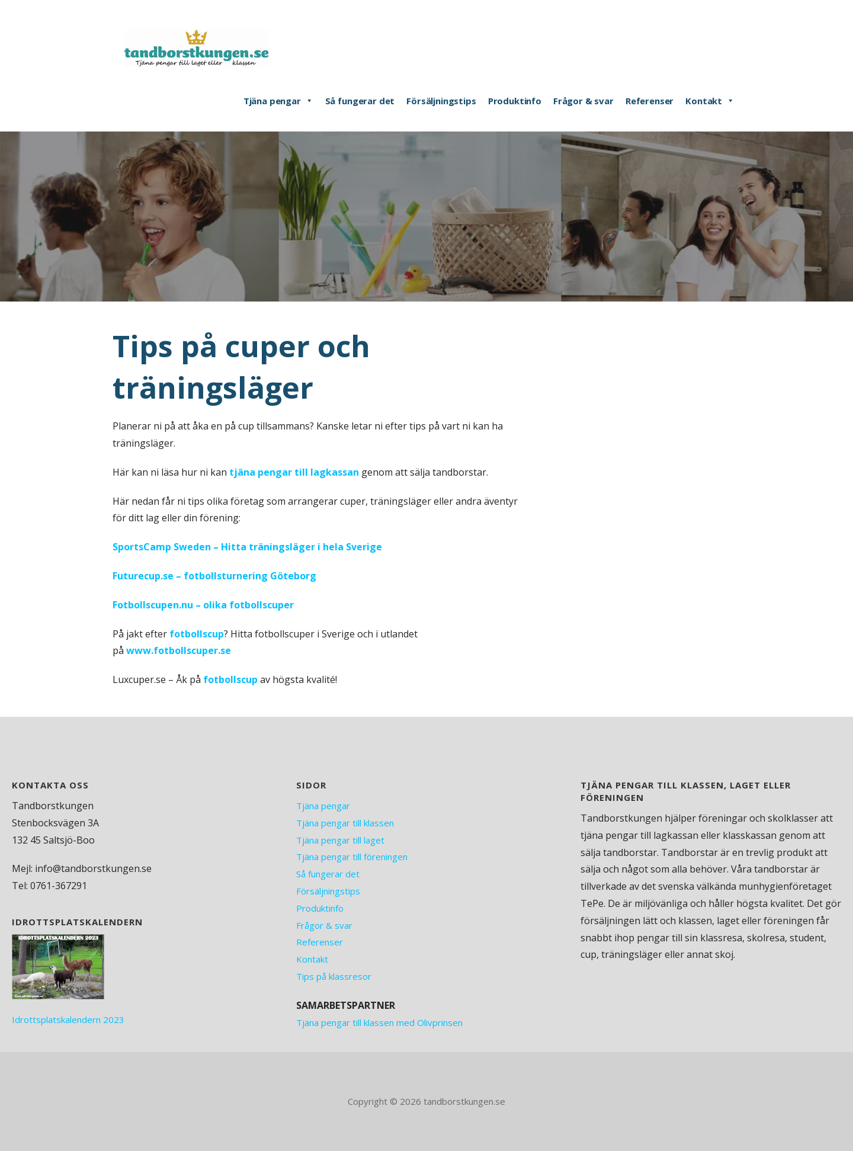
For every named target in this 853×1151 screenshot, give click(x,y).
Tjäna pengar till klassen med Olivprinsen (379, 1022)
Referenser (650, 101)
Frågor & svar (583, 101)
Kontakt (710, 101)
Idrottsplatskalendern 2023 (68, 1019)
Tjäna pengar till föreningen (352, 857)
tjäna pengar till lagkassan (294, 472)
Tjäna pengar (278, 101)
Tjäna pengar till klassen (345, 823)
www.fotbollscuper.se (178, 650)
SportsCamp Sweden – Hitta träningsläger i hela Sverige (247, 546)
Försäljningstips (441, 101)
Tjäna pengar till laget (340, 840)
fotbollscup (196, 633)
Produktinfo (514, 101)
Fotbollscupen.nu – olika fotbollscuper (203, 604)
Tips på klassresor (333, 976)
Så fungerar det (360, 101)
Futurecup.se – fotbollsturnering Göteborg (214, 575)
